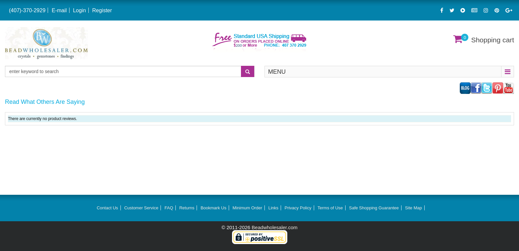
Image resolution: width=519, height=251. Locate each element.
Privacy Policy (298, 207)
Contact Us (107, 207)
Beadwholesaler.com (274, 227)
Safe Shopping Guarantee (374, 207)
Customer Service (141, 207)
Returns (187, 207)
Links (273, 207)
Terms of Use (330, 207)
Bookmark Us (213, 207)
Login (79, 10)
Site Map (413, 207)
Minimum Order (247, 207)
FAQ (169, 207)
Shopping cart (492, 40)
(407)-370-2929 (27, 10)
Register (102, 10)
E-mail (59, 10)
